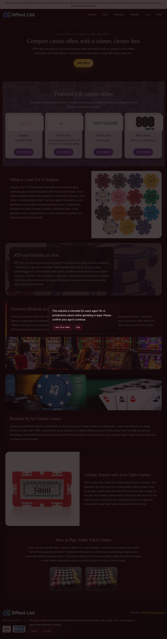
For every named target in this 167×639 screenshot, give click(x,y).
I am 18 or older (62, 327)
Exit (78, 327)
